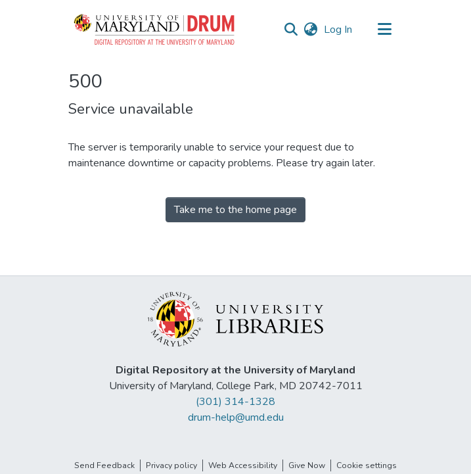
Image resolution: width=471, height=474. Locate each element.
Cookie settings (366, 465)
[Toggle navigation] (385, 29)
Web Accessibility (242, 465)
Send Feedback (104, 465)
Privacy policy (171, 465)
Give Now (306, 465)
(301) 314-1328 (235, 401)
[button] (155, 30)
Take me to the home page (235, 209)
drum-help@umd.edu (236, 417)
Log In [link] (338, 29)
